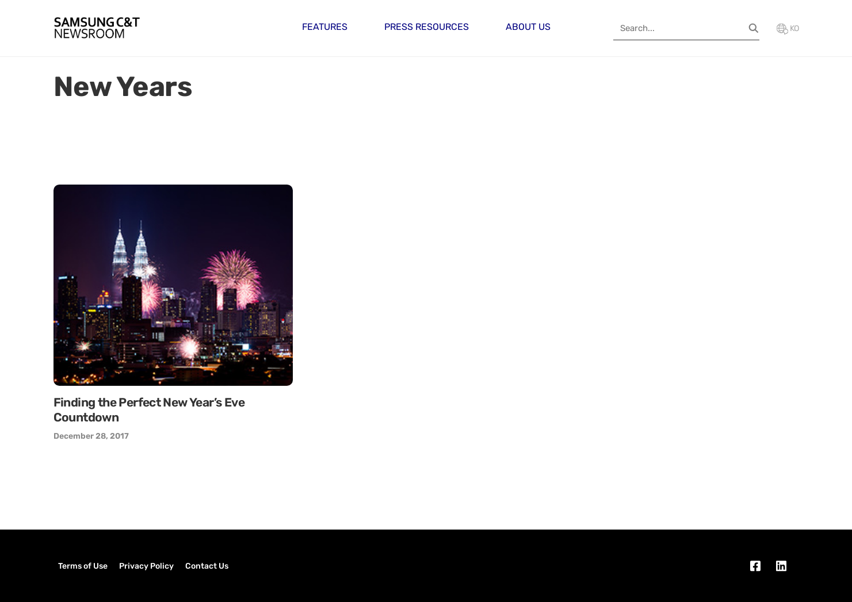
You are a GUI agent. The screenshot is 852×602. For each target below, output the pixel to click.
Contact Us (206, 566)
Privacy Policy (146, 566)
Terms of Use (83, 566)
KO (788, 28)
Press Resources (426, 26)
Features (324, 26)
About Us (528, 26)
